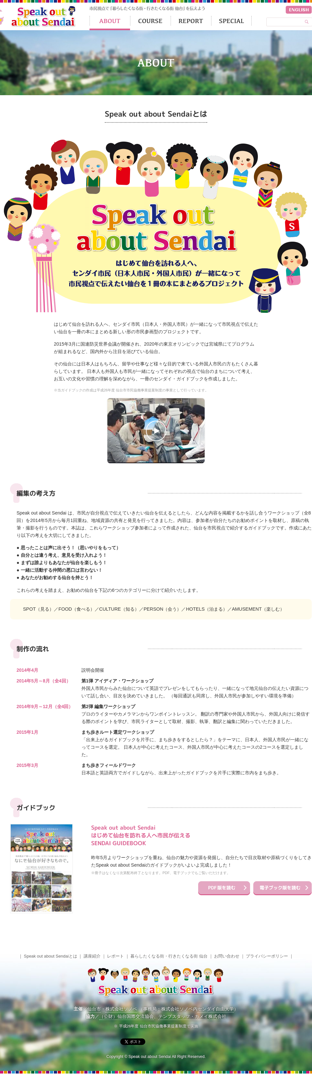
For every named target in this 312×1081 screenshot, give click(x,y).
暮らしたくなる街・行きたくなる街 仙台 (169, 956)
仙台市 (94, 1008)
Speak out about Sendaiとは (50, 956)
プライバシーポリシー (267, 956)
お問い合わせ (226, 956)
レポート (115, 956)
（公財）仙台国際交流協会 (126, 1016)
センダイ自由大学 (216, 1008)
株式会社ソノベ (121, 1008)
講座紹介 (92, 956)
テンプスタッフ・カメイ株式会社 (192, 1016)
